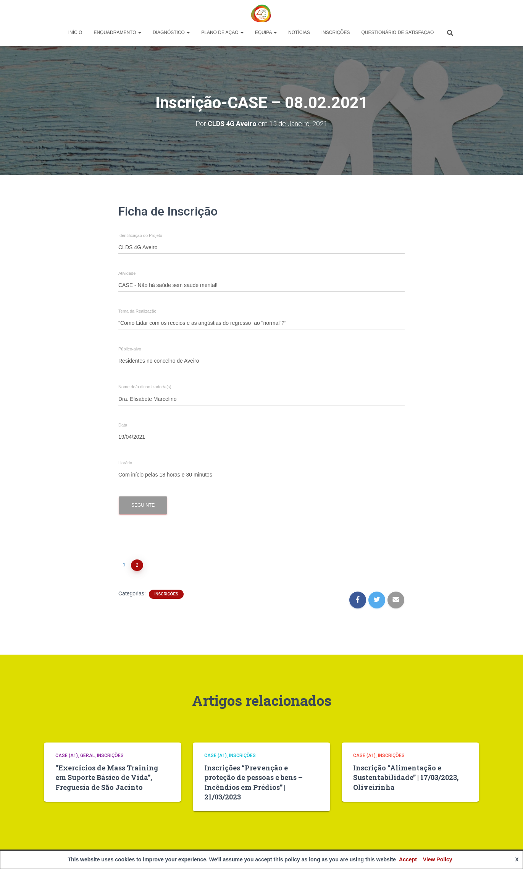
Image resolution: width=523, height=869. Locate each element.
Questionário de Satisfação (397, 32)
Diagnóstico (171, 32)
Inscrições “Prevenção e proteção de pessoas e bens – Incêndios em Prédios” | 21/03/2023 (253, 782)
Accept (408, 859)
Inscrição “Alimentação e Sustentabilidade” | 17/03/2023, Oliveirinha (405, 777)
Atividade (127, 273)
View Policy (437, 859)
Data (122, 425)
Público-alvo (129, 349)
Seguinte (143, 504)
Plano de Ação (222, 32)
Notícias (299, 32)
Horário (125, 462)
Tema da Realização (137, 311)
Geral (87, 755)
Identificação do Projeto (140, 235)
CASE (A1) (66, 755)
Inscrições (335, 32)
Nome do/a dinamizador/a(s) (144, 387)
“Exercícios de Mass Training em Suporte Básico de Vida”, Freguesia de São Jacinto (106, 777)
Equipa (266, 32)
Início (75, 32)
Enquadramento (117, 32)
